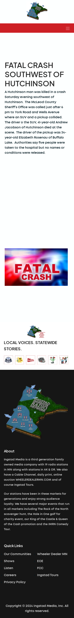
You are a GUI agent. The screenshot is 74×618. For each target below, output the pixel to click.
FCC (40, 568)
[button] (67, 28)
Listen (8, 568)
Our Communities (17, 554)
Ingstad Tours (47, 575)
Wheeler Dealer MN (52, 554)
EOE (40, 561)
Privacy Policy (15, 582)
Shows (9, 561)
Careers (10, 575)
